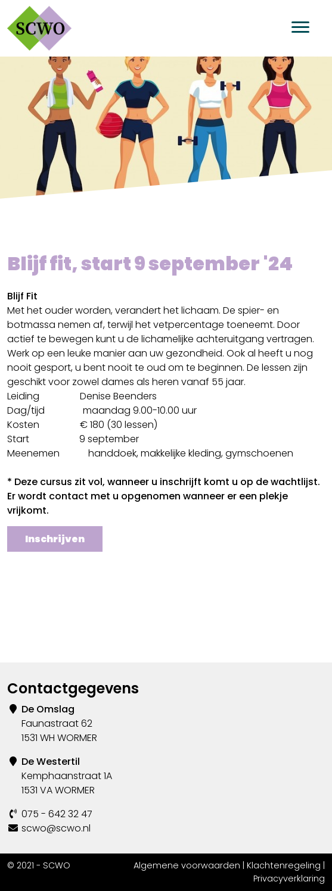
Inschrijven (55, 539)
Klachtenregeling (284, 865)
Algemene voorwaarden (187, 865)
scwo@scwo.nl (56, 828)
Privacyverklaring (289, 878)
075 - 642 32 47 (56, 814)
